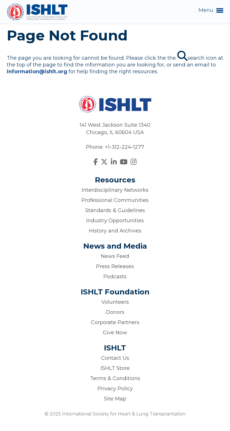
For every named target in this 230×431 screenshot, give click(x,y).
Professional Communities (115, 200)
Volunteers (115, 302)
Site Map (115, 399)
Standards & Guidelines (115, 210)
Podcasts (115, 276)
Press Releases (115, 266)
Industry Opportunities (115, 220)
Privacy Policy (115, 388)
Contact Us (115, 358)
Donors (115, 312)
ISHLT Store (115, 368)
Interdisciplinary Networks (115, 190)
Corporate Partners (115, 322)
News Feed (115, 256)
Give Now (115, 332)
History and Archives (115, 231)
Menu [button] (211, 10)
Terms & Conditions (115, 378)
